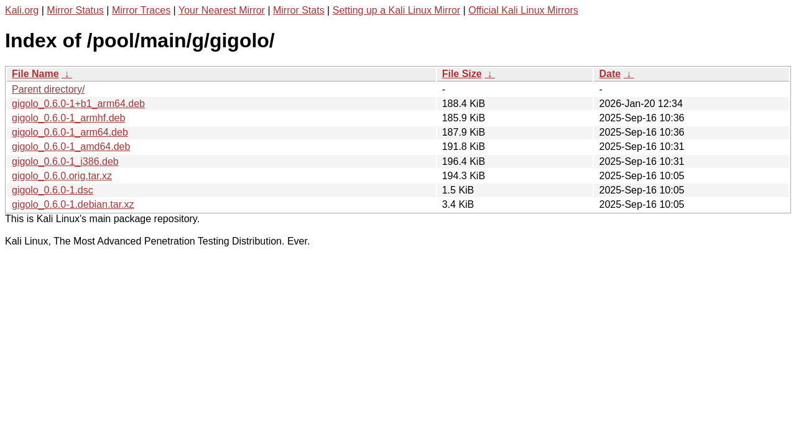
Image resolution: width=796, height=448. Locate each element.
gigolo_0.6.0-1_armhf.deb (68, 118)
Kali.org (22, 10)
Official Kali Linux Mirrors (523, 10)
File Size (462, 73)
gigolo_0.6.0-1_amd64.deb (71, 146)
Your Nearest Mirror (221, 10)
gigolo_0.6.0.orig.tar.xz (62, 175)
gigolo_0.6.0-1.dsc (52, 190)
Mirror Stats (299, 10)
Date (610, 73)
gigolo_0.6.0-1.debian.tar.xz (73, 204)
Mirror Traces (141, 10)
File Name (35, 73)
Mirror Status (75, 10)
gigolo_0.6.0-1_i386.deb (65, 161)
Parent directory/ (48, 89)
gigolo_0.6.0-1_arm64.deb (70, 132)
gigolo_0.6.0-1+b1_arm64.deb (78, 103)
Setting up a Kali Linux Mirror (396, 10)
